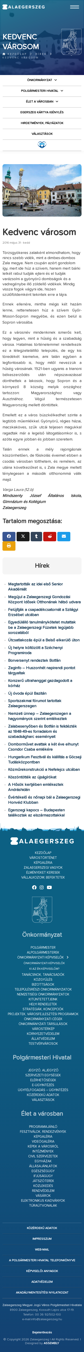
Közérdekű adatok (43, 1095)
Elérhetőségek (43, 1080)
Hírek (41, 54)
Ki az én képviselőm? (44, 968)
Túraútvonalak (43, 1205)
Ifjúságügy (43, 1176)
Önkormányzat (39, 80)
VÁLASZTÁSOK (42, 133)
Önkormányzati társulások (43, 1024)
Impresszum (42, 1238)
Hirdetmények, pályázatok (42, 123)
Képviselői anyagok (42, 1271)
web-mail (42, 1249)
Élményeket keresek (43, 872)
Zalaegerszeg (23, 6)
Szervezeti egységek (43, 1075)
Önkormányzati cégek (43, 1019)
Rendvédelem (43, 1191)
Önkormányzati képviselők (40, 957)
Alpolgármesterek (43, 952)
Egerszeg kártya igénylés (42, 112)
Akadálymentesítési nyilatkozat (42, 1292)
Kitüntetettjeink (43, 999)
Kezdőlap (14, 54)
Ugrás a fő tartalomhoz (70, 2)
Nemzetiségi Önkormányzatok (43, 994)
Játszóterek (43, 1181)
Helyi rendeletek (43, 1004)
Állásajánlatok (43, 1166)
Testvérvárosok (43, 1043)
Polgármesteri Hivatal (39, 90)
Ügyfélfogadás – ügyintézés (43, 1090)
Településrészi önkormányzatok (43, 989)
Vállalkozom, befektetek (43, 877)
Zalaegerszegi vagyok (43, 867)
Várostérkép (43, 1029)
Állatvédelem (43, 1038)
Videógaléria (43, 1141)
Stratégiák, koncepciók (43, 1009)
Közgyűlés (43, 979)
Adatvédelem (42, 1281)
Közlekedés (43, 1186)
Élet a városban (39, 101)
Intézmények (43, 1151)
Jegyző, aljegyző (43, 1070)
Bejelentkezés (42, 1332)
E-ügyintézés (43, 1085)
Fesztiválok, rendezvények (43, 1131)
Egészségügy (43, 1171)
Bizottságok (43, 984)
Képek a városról (43, 1146)
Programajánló (43, 1126)
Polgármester (43, 947)
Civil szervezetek (43, 1156)
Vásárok (43, 1195)
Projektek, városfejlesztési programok (43, 1014)
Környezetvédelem (43, 1034)
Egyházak (43, 1161)
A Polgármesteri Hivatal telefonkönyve (42, 1260)
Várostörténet (43, 858)
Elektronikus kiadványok (43, 1200)
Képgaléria (43, 862)
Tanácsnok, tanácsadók (43, 974)
